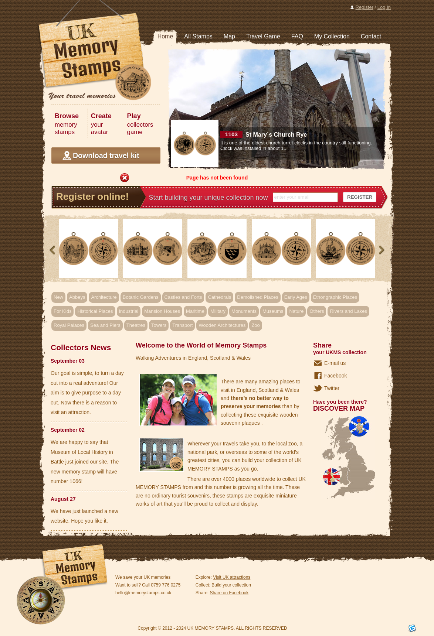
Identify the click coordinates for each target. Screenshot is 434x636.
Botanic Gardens (141, 297)
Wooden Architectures (222, 325)
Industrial (129, 311)
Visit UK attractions (231, 577)
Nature (296, 311)
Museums (272, 311)
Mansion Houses (162, 311)
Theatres (135, 325)
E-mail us (335, 363)
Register (364, 7)
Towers (158, 325)
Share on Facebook (229, 592)
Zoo (255, 325)
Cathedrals (219, 297)
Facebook (335, 376)
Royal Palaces (69, 325)
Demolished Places (257, 297)
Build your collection (231, 585)
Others (316, 311)
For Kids (62, 311)
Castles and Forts (183, 297)
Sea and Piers (105, 325)
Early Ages (295, 297)
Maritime (195, 311)
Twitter (331, 388)
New (58, 297)
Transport (182, 325)
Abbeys (77, 297)
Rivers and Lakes (348, 311)
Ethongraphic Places (335, 297)
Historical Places (95, 311)
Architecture (103, 297)
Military (218, 311)
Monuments (244, 311)
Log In (384, 7)
